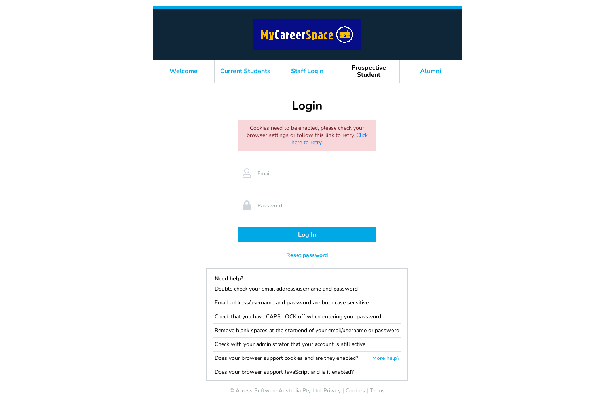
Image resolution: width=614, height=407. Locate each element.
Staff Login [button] (307, 71)
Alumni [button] (430, 71)
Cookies (355, 390)
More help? (385, 358)
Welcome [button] (183, 71)
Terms (377, 390)
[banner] (307, 34)
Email (264, 173)
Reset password (307, 255)
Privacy (332, 390)
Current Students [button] (245, 71)
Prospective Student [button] (369, 71)
